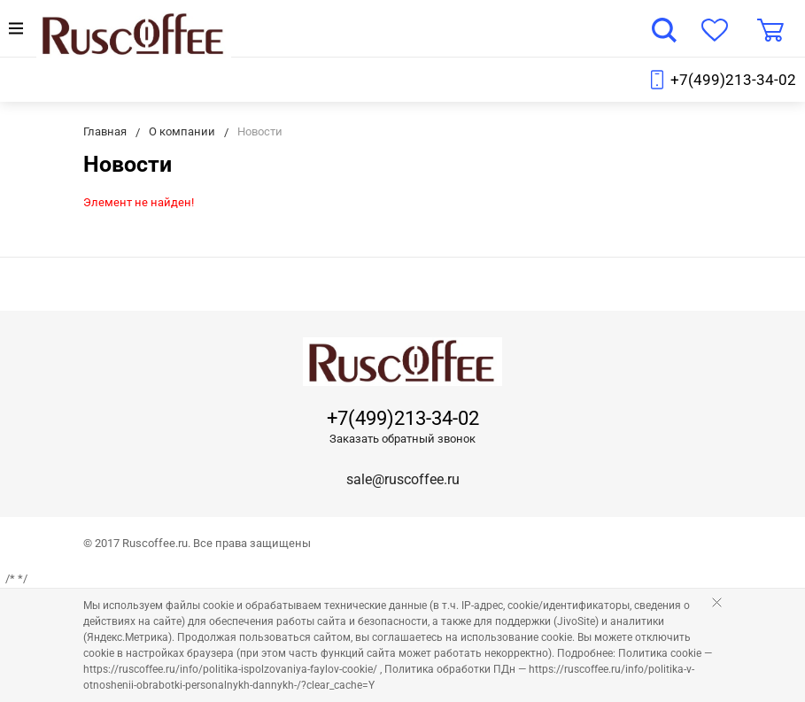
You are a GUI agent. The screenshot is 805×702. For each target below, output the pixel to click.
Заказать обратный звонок (402, 438)
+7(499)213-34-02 (733, 80)
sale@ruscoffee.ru (403, 479)
